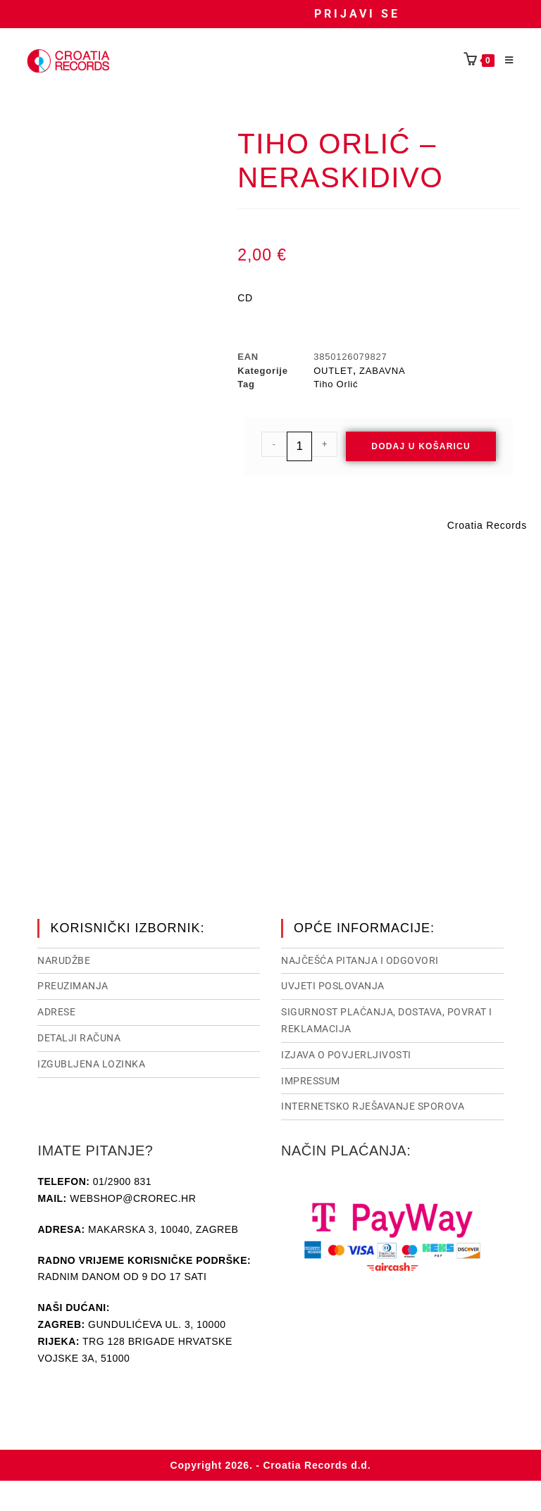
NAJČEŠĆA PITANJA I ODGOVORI (360, 959)
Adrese (56, 1010)
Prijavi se (357, 13)
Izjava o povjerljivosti (346, 1053)
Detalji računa (78, 1036)
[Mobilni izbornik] (504, 61)
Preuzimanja (72, 984)
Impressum (310, 1079)
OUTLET (333, 370)
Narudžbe (63, 959)
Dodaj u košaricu (421, 446)
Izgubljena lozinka (91, 1062)
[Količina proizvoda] (299, 446)
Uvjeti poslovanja (333, 984)
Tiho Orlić (335, 384)
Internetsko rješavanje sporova (372, 1104)
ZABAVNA (382, 370)
